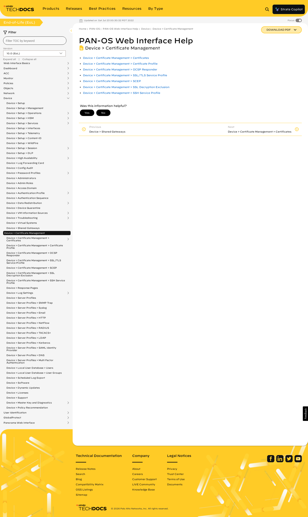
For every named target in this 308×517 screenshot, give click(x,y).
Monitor (8, 78)
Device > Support (17, 397)
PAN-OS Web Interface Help (120, 28)
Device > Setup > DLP (19, 153)
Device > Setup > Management (24, 108)
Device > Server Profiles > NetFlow (27, 322)
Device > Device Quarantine (23, 208)
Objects (8, 88)
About (136, 468)
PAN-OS (94, 28)
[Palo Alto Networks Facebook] (271, 461)
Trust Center (175, 473)
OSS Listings (84, 489)
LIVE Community (143, 484)
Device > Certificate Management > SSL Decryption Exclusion (30, 274)
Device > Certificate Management (24, 233)
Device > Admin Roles (19, 183)
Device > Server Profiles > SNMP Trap (29, 302)
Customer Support (144, 479)
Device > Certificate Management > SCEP (31, 267)
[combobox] (34, 40)
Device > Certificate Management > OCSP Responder (31, 254)
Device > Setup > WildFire (22, 143)
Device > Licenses (17, 392)
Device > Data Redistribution (24, 203)
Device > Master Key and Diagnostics (29, 402)
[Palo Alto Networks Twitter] (289, 461)
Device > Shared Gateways (22, 228)
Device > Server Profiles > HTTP (26, 317)
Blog (79, 479)
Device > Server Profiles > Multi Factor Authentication (29, 361)
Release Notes (85, 468)
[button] (305, 413)
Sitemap (81, 494)
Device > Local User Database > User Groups (34, 372)
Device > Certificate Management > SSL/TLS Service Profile (33, 261)
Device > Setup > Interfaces (23, 128)
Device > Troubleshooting (22, 218)
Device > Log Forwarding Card (25, 163)
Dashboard (10, 68)
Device (8, 98)
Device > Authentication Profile (25, 193)
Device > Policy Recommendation (27, 407)
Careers (137, 473)
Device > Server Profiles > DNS (25, 355)
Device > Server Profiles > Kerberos (28, 342)
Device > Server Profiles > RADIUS (27, 327)
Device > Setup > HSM (20, 118)
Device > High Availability (21, 158)
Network (9, 93)
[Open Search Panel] (268, 9)
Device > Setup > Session (21, 148)
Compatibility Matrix (89, 484)
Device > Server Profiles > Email (25, 312)
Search (80, 473)
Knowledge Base (143, 489)
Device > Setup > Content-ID (24, 138)
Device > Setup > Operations (23, 113)
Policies (8, 83)
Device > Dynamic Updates (23, 387)
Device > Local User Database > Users (29, 367)
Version (7, 48)
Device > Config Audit (19, 168)
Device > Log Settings (19, 293)
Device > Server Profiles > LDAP (26, 337)
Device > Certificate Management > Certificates (27, 239)
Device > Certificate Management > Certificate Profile (34, 246)
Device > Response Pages (22, 287)
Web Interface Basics (17, 63)
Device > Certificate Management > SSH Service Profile (35, 281)
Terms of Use (176, 479)
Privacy (172, 468)
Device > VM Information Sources (27, 213)
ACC (6, 73)
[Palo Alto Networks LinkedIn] (280, 461)
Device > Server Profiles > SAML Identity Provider (31, 349)
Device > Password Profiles (23, 173)
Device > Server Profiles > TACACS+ (28, 332)
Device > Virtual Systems (21, 222)
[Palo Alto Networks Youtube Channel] (298, 461)
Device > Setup (15, 103)
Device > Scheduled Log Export (25, 377)
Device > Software (17, 382)
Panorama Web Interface (19, 423)
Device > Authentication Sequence (27, 198)
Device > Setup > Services (22, 123)
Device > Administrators (21, 178)
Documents (174, 484)
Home (82, 28)
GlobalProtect (12, 417)
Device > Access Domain (21, 188)
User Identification (15, 412)
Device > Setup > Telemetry (23, 133)
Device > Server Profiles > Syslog (26, 307)
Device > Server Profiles (21, 297)
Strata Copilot (289, 9)
